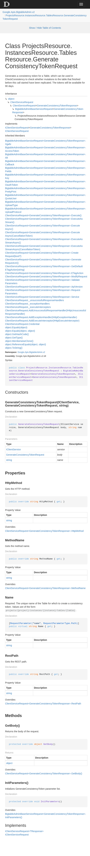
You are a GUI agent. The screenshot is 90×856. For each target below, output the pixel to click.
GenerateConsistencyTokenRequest (25, 454)
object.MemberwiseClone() (19, 341)
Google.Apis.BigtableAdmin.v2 (19, 12)
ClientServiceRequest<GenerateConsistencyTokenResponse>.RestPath (43, 703)
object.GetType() (14, 337)
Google (20, 352)
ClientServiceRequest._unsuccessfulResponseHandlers (34, 300)
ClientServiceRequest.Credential (22, 324)
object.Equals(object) (16, 327)
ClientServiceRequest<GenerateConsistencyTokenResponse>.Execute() (43, 215)
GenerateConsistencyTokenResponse (57, 105)
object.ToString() (13, 347)
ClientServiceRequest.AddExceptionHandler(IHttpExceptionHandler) (41, 317)
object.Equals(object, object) (20, 330)
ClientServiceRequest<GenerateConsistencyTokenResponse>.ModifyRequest (46, 276)
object (11, 98)
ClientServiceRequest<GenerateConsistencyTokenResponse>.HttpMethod (44, 531)
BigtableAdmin (35, 352)
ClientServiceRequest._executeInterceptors (28, 307)
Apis (27, 352)
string (9, 460)
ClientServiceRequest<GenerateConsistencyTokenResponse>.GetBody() (43, 773)
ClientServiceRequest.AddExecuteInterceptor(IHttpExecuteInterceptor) (42, 320)
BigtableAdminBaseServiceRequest (34, 109)
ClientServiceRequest (21, 102)
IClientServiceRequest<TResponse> (24, 831)
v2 (44, 352)
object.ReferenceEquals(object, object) (25, 344)
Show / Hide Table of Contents (45, 27)
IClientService (13, 449)
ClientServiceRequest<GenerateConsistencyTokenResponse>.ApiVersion (44, 286)
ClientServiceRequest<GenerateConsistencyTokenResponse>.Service (42, 297)
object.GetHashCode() (17, 334)
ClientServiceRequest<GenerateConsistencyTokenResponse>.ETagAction (44, 273)
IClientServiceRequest (17, 127)
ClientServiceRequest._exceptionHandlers (27, 303)
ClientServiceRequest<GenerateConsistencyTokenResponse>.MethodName (45, 588)
